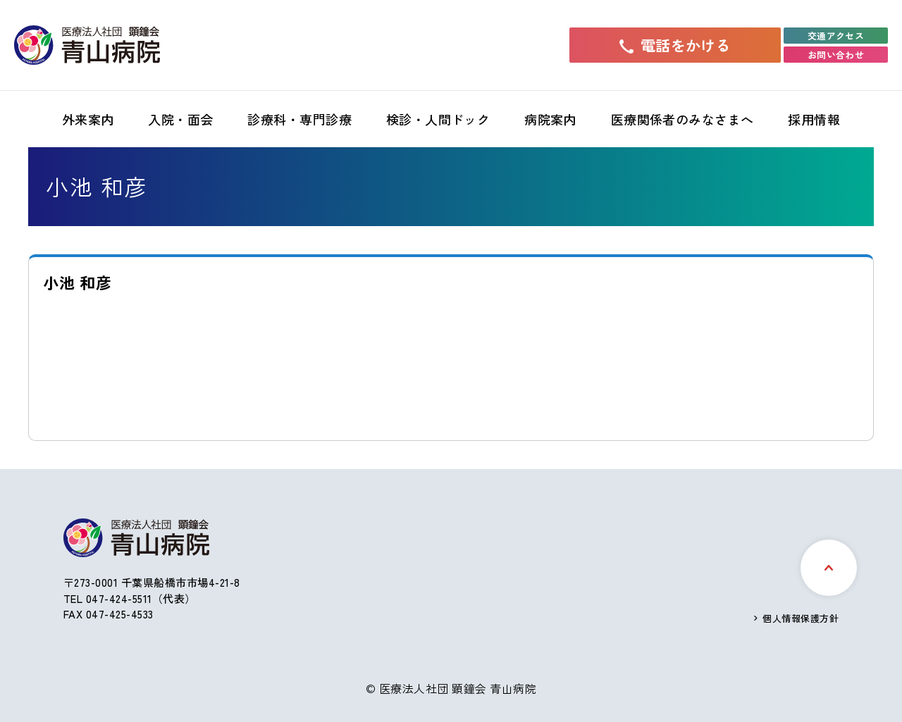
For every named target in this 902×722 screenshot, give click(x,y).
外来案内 (88, 119)
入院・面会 (180, 119)
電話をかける (675, 45)
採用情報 (814, 119)
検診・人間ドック (438, 119)
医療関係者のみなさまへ (682, 119)
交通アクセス (836, 35)
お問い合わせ (836, 54)
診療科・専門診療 (299, 119)
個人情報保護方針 (800, 618)
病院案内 (550, 119)
